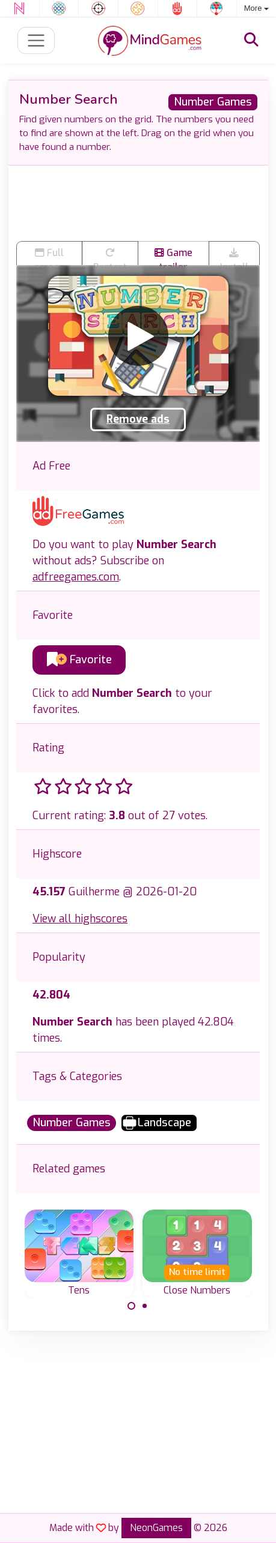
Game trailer (173, 255)
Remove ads (138, 419)
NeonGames (156, 1527)
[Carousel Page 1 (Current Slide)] (131, 1306)
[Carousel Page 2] (145, 1306)
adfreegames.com (75, 577)
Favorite (79, 659)
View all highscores (79, 919)
